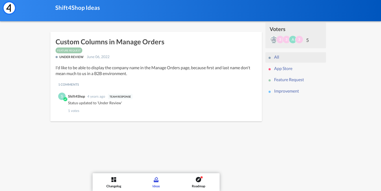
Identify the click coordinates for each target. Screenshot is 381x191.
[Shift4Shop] (9, 8)
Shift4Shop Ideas (77, 7)
